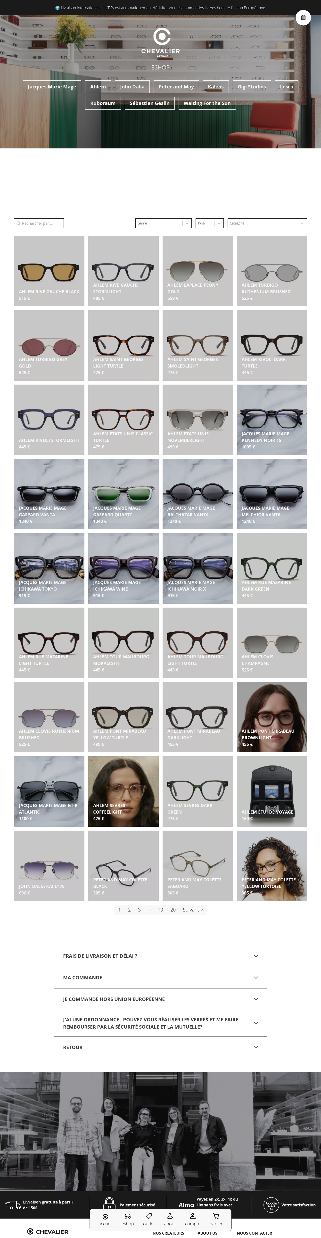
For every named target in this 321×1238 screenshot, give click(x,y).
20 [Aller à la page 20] (173, 909)
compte (192, 1220)
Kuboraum (103, 103)
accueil (105, 1220)
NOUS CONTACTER (254, 1233)
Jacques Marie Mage (52, 86)
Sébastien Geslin (150, 103)
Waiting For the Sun (207, 103)
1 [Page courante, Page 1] (119, 909)
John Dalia (132, 86)
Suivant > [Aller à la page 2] (193, 909)
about (170, 1220)
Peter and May (176, 86)
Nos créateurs (168, 1233)
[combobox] (159, 223)
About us (207, 1233)
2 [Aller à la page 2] (129, 909)
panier (216, 1220)
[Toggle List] (187, 223)
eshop (128, 1220)
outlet (149, 1220)
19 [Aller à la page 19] (160, 909)
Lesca (286, 86)
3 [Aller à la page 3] (139, 909)
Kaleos (216, 86)
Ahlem (98, 86)
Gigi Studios (252, 86)
